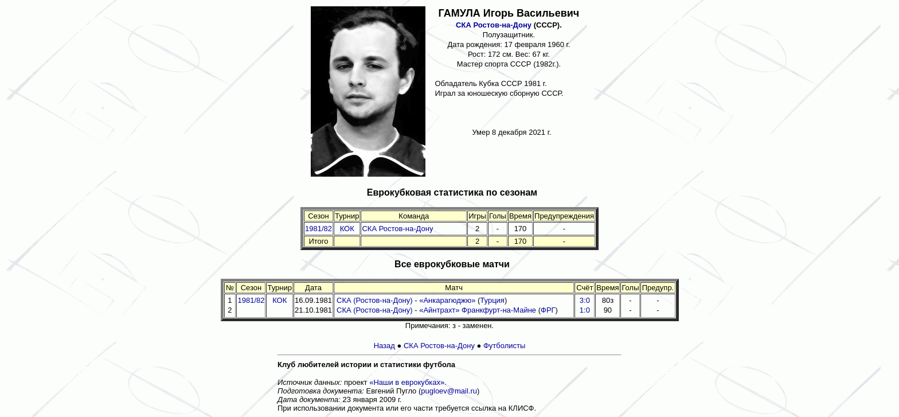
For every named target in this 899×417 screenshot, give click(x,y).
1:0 (585, 310)
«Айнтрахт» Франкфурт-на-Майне (477, 310)
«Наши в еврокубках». (408, 382)
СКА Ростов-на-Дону (493, 25)
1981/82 (318, 228)
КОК (347, 228)
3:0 (585, 300)
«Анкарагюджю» (447, 300)
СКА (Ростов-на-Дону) (375, 300)
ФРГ (548, 310)
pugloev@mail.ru (449, 391)
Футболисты (504, 345)
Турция (492, 300)
